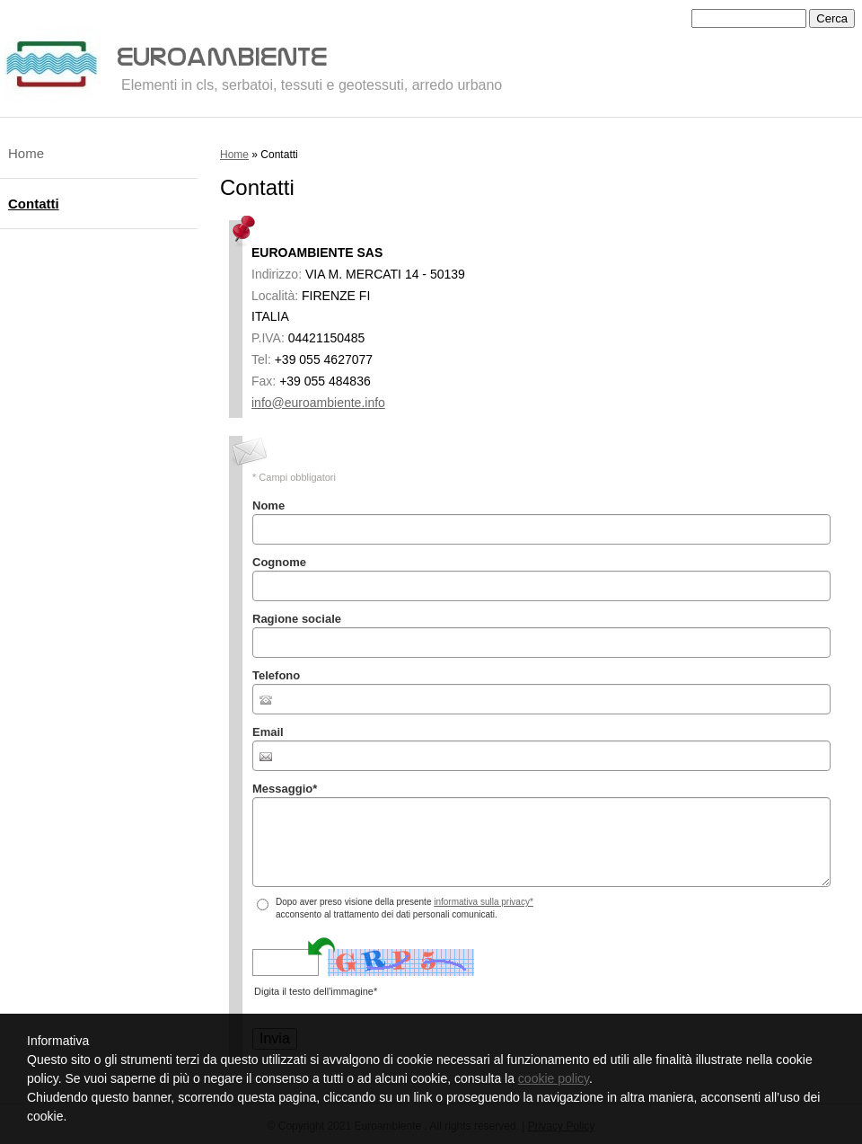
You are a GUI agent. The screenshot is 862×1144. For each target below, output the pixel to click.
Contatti (33, 203)
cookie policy (553, 1078)
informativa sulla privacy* (483, 902)
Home (234, 154)
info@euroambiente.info (318, 402)
